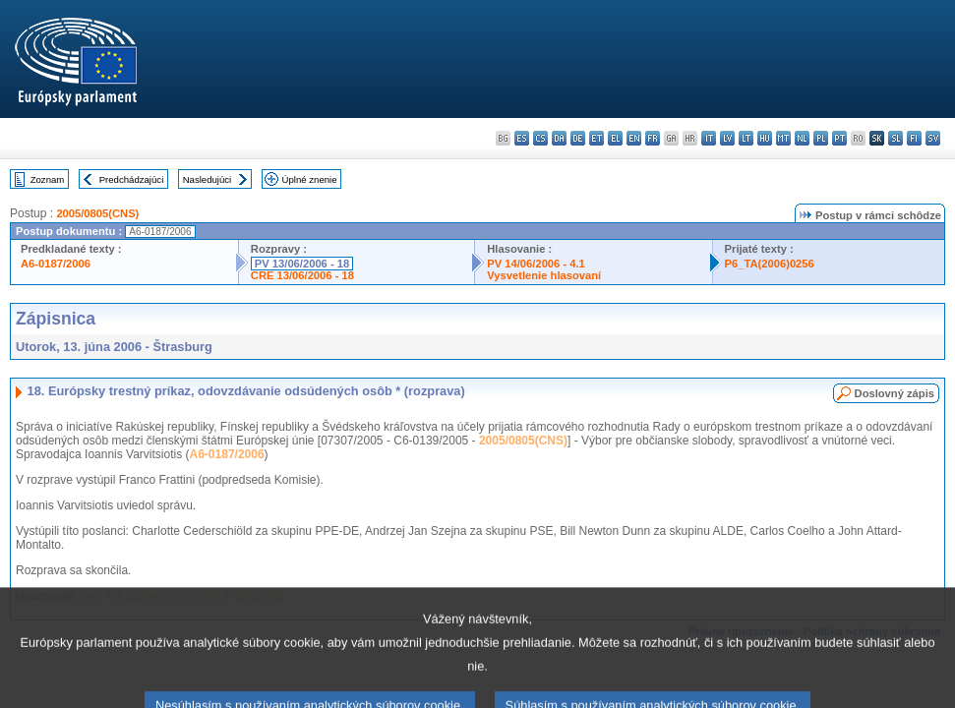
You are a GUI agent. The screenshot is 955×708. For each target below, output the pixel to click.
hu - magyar (764, 138)
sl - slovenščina (895, 138)
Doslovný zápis (894, 393)
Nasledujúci (207, 179)
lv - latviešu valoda (727, 138)
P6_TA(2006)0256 (769, 263)
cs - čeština (540, 138)
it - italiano (708, 138)
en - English (634, 138)
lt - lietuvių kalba (746, 138)
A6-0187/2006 (55, 263)
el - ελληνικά (615, 138)
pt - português (839, 138)
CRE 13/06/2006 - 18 (302, 275)
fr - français (652, 138)
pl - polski (820, 138)
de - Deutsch (577, 138)
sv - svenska (932, 138)
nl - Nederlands (802, 138)
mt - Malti (783, 138)
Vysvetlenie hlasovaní (544, 275)
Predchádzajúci (131, 179)
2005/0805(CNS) (97, 213)
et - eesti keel (596, 138)
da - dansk (559, 138)
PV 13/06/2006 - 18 (302, 263)
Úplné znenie (309, 179)
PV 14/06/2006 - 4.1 (536, 263)
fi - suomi (914, 138)
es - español (521, 138)
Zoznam (47, 179)
